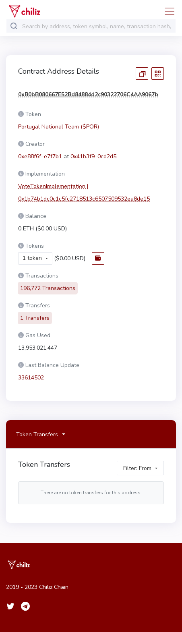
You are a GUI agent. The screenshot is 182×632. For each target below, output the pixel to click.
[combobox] (97, 26)
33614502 (31, 373)
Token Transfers (37, 429)
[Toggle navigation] (167, 11)
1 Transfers (35, 313)
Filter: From (137, 463)
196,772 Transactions (47, 283)
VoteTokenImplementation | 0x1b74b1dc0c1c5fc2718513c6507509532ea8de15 (84, 192)
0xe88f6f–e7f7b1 (40, 156)
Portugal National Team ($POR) (58, 127)
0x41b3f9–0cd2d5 (93, 156)
